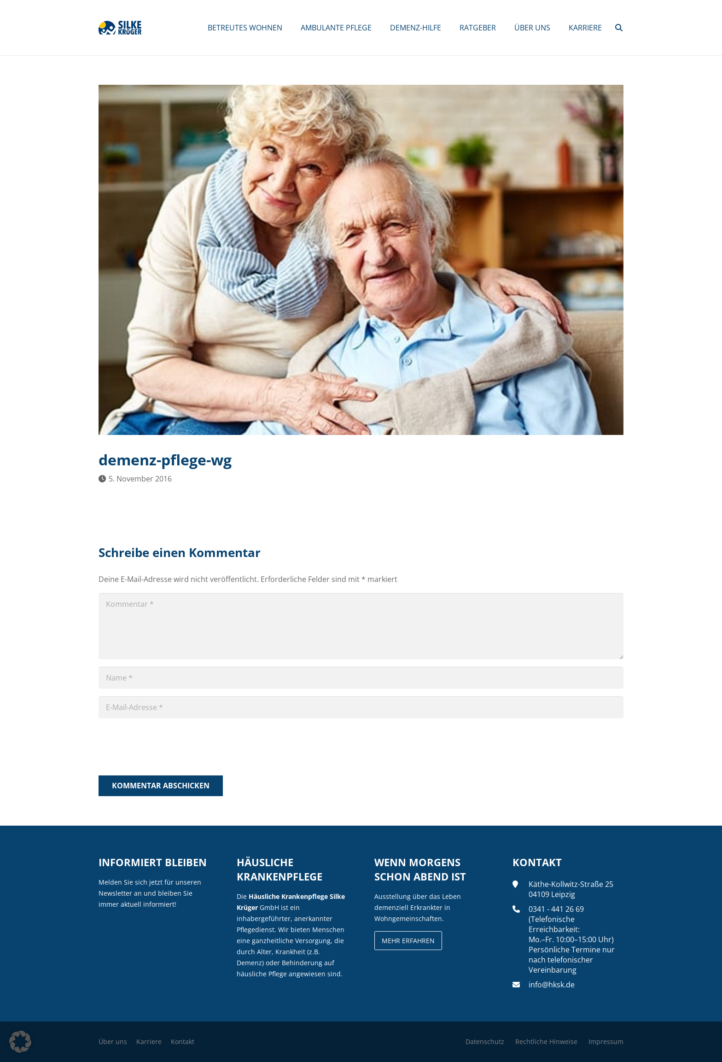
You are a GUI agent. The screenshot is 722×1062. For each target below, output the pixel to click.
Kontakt (182, 1041)
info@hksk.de (552, 985)
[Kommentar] (361, 626)
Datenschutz (485, 1041)
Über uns (113, 1041)
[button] (619, 27)
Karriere (149, 1041)
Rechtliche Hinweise (546, 1041)
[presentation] (169, 748)
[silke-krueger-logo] (120, 28)
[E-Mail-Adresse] (361, 707)
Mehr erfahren (408, 940)
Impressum (605, 1041)
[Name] (361, 678)
